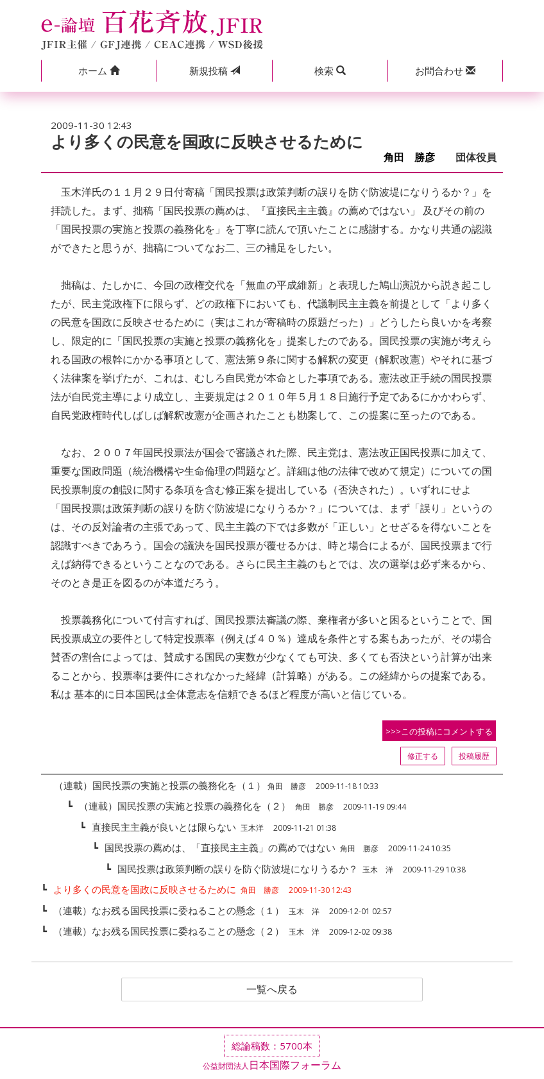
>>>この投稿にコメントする (439, 731)
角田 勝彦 (414, 157)
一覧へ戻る (272, 990)
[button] (99, 71)
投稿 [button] (214, 70)
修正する (422, 756)
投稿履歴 (474, 756)
